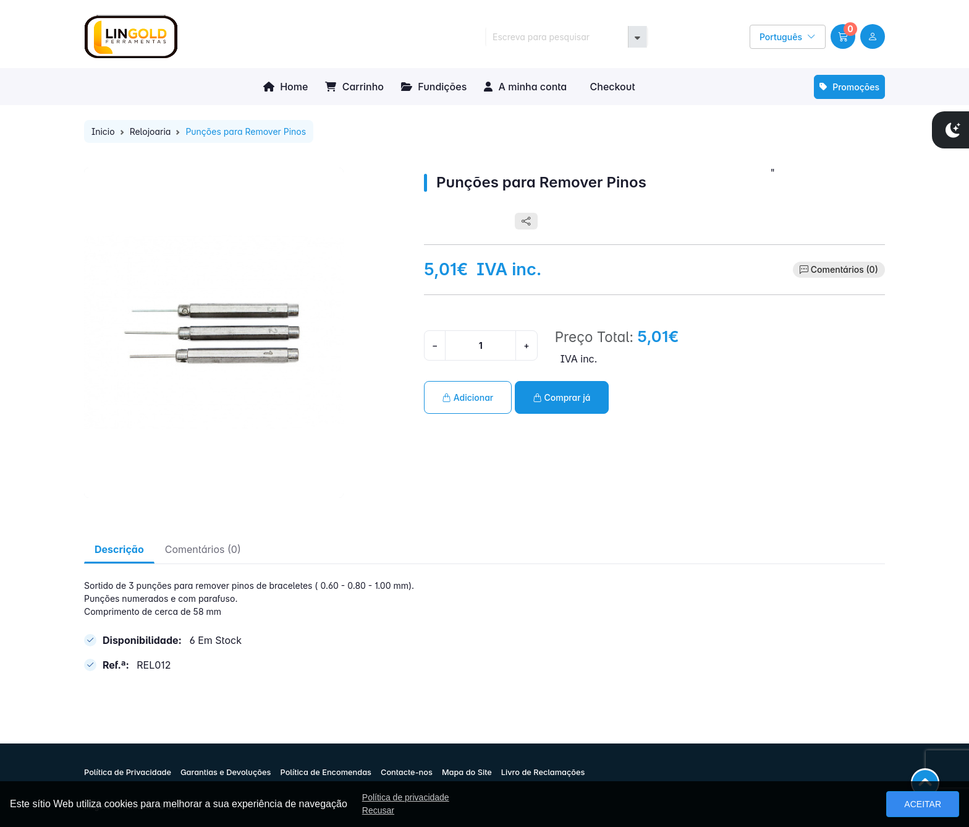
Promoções (849, 87)
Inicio (103, 131)
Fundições (434, 86)
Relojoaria (150, 131)
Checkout (611, 86)
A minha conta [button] (525, 86)
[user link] (872, 36)
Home (285, 86)
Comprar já (562, 397)
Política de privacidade (405, 797)
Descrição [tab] (119, 549)
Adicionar (467, 397)
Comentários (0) (844, 269)
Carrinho (354, 86)
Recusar (378, 810)
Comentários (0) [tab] (203, 549)
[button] (843, 36)
